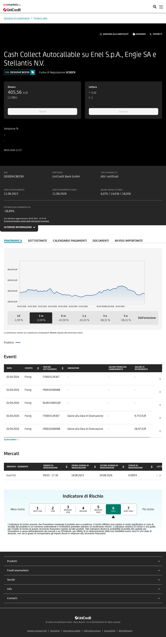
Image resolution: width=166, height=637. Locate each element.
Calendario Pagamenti (70, 240)
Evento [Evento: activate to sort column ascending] (29, 368)
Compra (123, 111)
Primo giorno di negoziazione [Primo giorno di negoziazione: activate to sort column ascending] (80, 466)
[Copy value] (32, 72)
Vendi (42, 111)
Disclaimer (55, 631)
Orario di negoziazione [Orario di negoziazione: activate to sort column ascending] (50, 466)
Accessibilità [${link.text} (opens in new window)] (109, 631)
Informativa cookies (71, 631)
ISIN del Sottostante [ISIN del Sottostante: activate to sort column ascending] (50, 368)
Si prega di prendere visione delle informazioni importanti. (26, 221)
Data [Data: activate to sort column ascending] (9, 368)
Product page (40, 18)
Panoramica (13, 240)
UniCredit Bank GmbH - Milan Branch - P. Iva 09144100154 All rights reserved (86, 622)
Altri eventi (11, 439)
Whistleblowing (125, 631)
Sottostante (37, 240)
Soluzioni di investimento (17, 18)
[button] (18, 317)
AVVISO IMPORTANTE (129, 240)
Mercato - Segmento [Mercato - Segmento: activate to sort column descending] (17, 466)
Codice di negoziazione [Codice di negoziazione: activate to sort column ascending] (135, 466)
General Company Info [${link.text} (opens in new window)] (37, 631)
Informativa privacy (92, 631)
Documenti (101, 240)
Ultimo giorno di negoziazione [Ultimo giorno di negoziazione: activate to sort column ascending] (109, 466)
